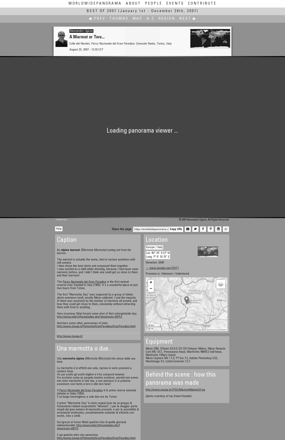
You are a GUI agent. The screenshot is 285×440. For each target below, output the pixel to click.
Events (175, 4)
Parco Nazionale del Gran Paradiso (84, 282)
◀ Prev (97, 19)
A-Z (151, 19)
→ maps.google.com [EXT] (162, 268)
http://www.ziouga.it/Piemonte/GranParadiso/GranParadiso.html (96, 326)
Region (167, 19)
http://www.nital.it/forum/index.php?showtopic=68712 (89, 317)
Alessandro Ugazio (81, 31)
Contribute (202, 4)
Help (59, 228)
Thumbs (118, 19)
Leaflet (194, 330)
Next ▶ (188, 19)
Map (137, 19)
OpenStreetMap (212, 330)
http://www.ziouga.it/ (70, 336)
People (153, 4)
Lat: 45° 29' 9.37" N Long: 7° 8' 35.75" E (158, 255)
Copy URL (176, 229)
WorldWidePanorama (95, 4)
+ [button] (151, 283)
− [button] (151, 289)
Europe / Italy (154, 247)
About (133, 4)
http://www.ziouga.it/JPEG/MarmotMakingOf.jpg (175, 389)
